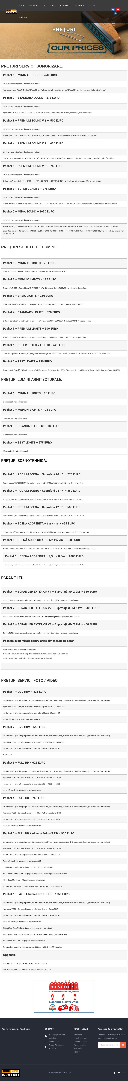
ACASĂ (21, 6)
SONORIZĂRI (34, 6)
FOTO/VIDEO (65, 6)
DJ (44, 6)
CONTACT (23, 17)
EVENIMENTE (79, 6)
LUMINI (53, 6)
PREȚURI (92, 6)
